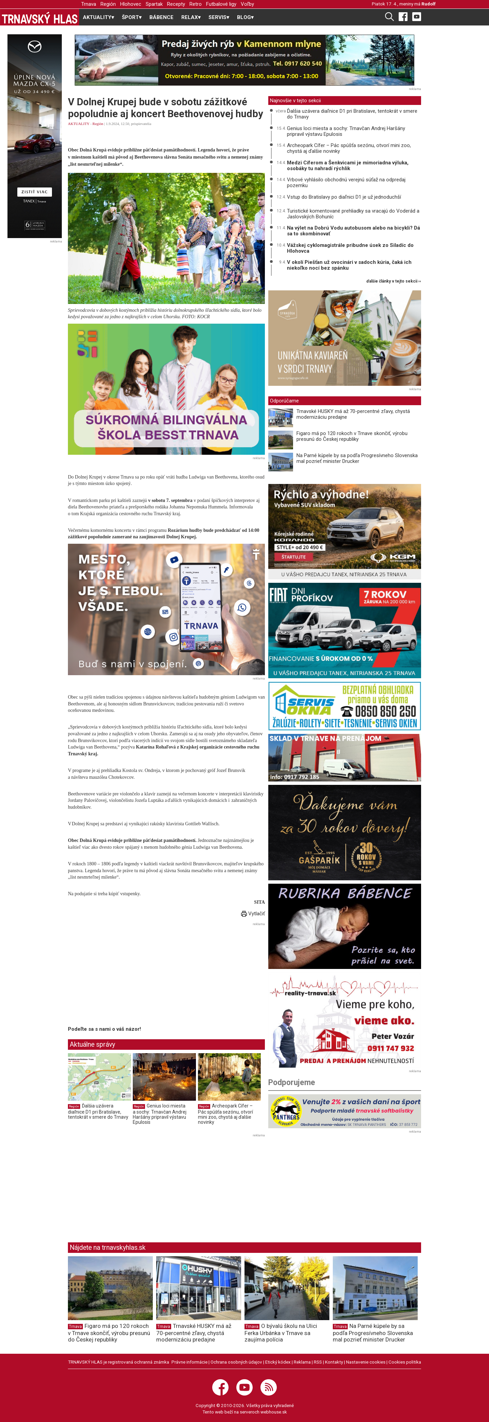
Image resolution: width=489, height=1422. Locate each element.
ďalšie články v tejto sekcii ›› (393, 281)
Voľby (247, 4)
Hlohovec (130, 4)
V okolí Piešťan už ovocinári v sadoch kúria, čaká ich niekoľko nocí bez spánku (349, 265)
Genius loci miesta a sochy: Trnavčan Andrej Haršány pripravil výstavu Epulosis (159, 1114)
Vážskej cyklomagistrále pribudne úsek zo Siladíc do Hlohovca (350, 248)
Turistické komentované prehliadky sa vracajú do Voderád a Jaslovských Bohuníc (353, 214)
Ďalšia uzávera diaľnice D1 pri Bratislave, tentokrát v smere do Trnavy (98, 1111)
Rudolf (428, 3)
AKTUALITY (78, 124)
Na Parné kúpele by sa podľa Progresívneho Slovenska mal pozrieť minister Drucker (357, 458)
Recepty (176, 4)
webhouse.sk (273, 1412)
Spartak (154, 4)
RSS (318, 1362)
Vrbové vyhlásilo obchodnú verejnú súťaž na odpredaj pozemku (346, 182)
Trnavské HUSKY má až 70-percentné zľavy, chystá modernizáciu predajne (353, 414)
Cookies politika (404, 1362)
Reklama (302, 1362)
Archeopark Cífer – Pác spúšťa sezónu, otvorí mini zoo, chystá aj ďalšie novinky (225, 1114)
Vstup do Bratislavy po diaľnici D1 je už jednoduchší (344, 197)
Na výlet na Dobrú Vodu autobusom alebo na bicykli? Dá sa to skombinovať (353, 231)
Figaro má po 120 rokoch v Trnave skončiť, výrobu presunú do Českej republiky (352, 436)
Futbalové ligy (221, 4)
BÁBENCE (161, 17)
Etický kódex (278, 1362)
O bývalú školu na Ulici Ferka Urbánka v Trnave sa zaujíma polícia (280, 1332)
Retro (195, 4)
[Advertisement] (125, 975)
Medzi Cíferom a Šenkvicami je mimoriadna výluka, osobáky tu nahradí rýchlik (348, 166)
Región (108, 4)
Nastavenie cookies (365, 1362)
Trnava (88, 4)
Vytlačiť (253, 914)
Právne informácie (189, 1362)
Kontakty (334, 1362)
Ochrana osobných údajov (236, 1362)
